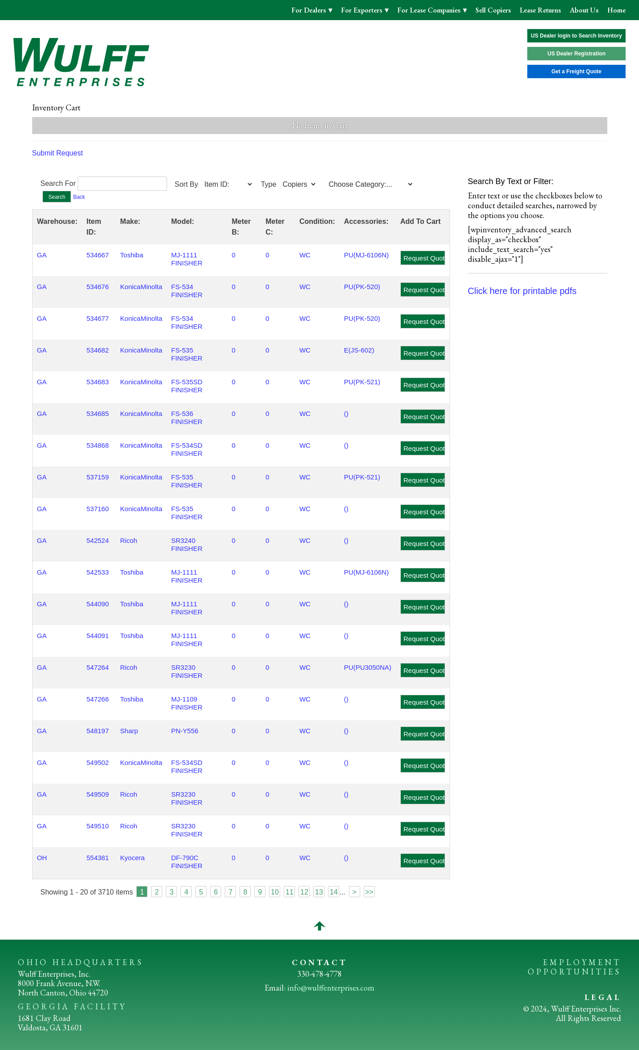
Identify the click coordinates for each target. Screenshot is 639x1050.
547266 (97, 699)
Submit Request (57, 153)
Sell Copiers (493, 10)
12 (304, 892)
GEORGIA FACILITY (72, 1006)
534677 (97, 318)
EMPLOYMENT (582, 962)
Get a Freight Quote (576, 71)
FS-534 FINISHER (186, 290)
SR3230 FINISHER (186, 671)
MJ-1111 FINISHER (186, 259)
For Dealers (309, 10)
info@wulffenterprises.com (330, 988)
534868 (97, 445)
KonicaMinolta (141, 286)
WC (305, 255)
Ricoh (128, 540)
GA (42, 255)
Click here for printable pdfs (522, 291)
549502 (97, 762)
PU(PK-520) (362, 286)
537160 (97, 508)
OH (42, 857)
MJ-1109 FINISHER (186, 703)
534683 (97, 382)
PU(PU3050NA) (367, 667)
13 (319, 892)
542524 (97, 540)
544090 (97, 604)
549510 (97, 826)
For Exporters (362, 10)
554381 (97, 857)
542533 (97, 572)
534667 (97, 255)
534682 (97, 350)
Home (616, 10)
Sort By (186, 184)
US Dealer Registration (576, 53)
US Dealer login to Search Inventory (576, 36)
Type (269, 184)
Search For (58, 183)
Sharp (129, 731)
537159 (97, 477)
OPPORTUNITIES (574, 971)
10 (275, 892)
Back (79, 197)
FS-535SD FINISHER (186, 386)
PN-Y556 (184, 731)
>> (369, 892)
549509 (97, 794)
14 (334, 892)
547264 (97, 667)
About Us (584, 10)
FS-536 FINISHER (186, 417)
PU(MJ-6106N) (366, 255)
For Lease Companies (429, 10)
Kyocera (132, 857)
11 (290, 892)
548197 (97, 731)
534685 (97, 413)
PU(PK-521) (362, 382)
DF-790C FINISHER (186, 861)
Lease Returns (540, 10)
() (346, 413)
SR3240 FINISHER (186, 544)
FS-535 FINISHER (186, 354)
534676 (97, 286)
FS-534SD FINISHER (186, 449)
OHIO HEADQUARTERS (80, 962)
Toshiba (131, 255)
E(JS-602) (359, 350)
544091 (97, 635)
